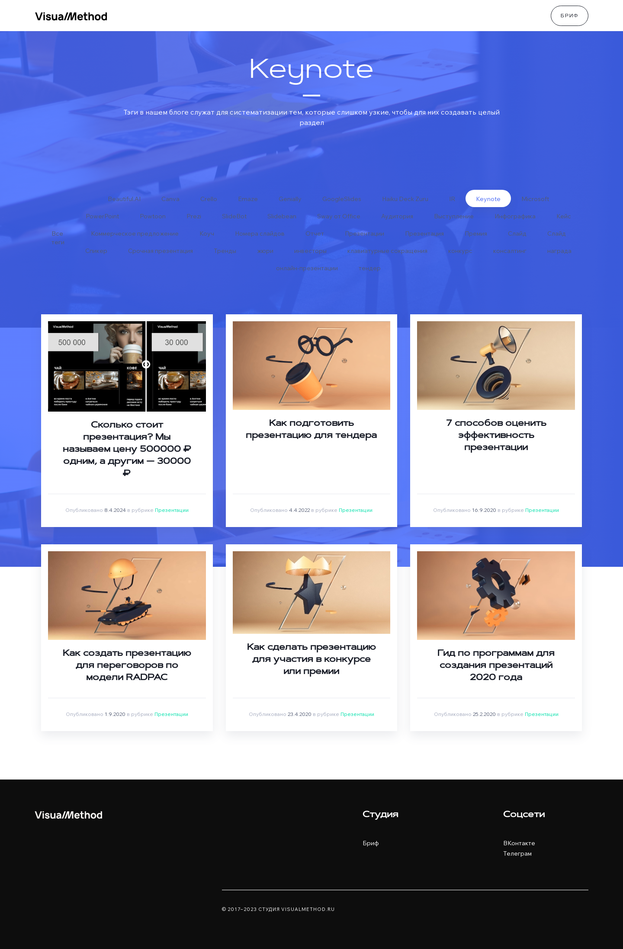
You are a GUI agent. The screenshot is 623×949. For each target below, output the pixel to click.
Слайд (517, 233)
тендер (370, 268)
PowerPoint (102, 216)
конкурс (460, 251)
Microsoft (535, 199)
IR (452, 199)
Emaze (248, 199)
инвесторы (310, 251)
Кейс (563, 216)
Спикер (96, 251)
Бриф (569, 16)
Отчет (314, 233)
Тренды (225, 251)
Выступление (454, 216)
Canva (170, 199)
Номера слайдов (260, 233)
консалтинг (510, 251)
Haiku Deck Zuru (405, 199)
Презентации (364, 233)
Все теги (57, 236)
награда (559, 251)
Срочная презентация (160, 251)
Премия (476, 233)
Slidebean (281, 216)
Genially (290, 199)
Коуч (206, 233)
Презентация (424, 233)
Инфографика (515, 216)
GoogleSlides (341, 199)
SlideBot (234, 216)
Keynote (488, 199)
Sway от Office (338, 216)
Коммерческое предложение (135, 233)
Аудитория (397, 216)
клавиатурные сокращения (387, 251)
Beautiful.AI (124, 199)
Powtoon (153, 216)
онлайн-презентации (307, 268)
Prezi (193, 216)
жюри (265, 251)
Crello (208, 199)
